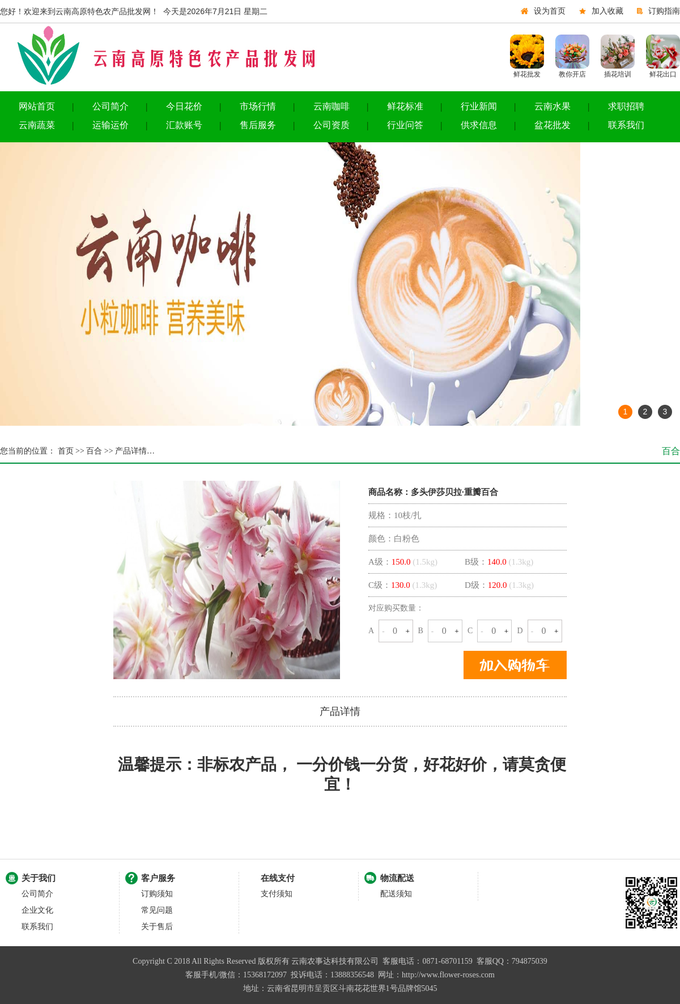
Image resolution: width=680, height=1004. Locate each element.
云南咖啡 (331, 106)
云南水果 (552, 106)
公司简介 (110, 106)
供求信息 (479, 125)
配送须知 (396, 893)
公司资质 (331, 125)
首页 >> (70, 451)
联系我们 (626, 125)
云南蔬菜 (37, 125)
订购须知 (157, 893)
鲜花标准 (405, 106)
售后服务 (258, 125)
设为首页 (550, 11)
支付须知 (276, 893)
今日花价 (184, 106)
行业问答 (405, 125)
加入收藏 (607, 11)
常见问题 (157, 910)
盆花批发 (552, 125)
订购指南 (664, 11)
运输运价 (110, 125)
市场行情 (258, 106)
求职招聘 (626, 106)
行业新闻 (479, 106)
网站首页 (37, 106)
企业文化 (37, 910)
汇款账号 (184, 125)
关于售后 (157, 926)
